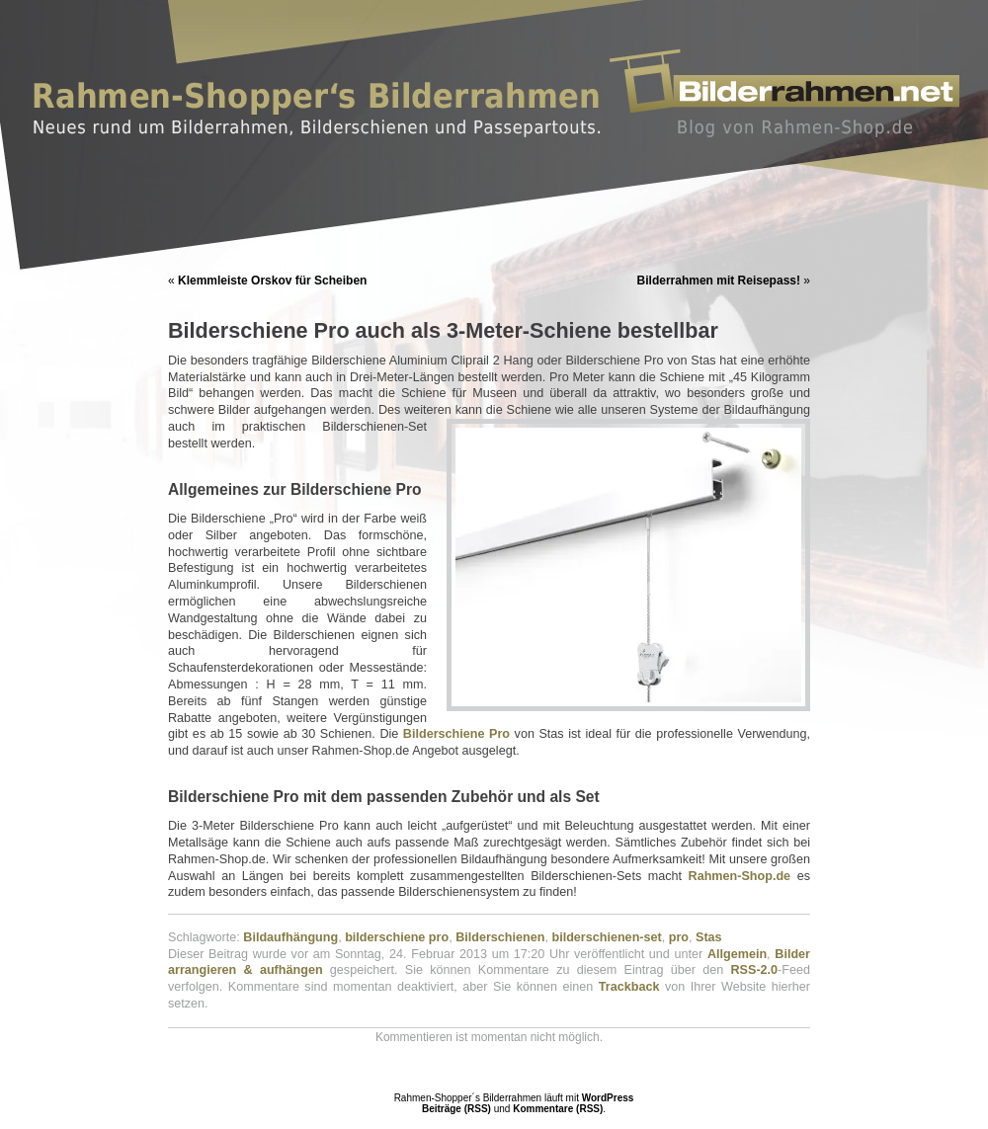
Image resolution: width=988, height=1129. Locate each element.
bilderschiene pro (397, 937)
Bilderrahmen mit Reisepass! (718, 280)
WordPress (608, 1097)
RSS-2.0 (754, 970)
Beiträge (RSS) (456, 1108)
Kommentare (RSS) (558, 1108)
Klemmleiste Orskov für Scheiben (272, 280)
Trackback (629, 987)
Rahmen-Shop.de (740, 876)
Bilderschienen (499, 937)
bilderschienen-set (606, 937)
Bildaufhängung (290, 937)
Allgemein (737, 954)
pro (679, 937)
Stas (709, 937)
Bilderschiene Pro (459, 734)
